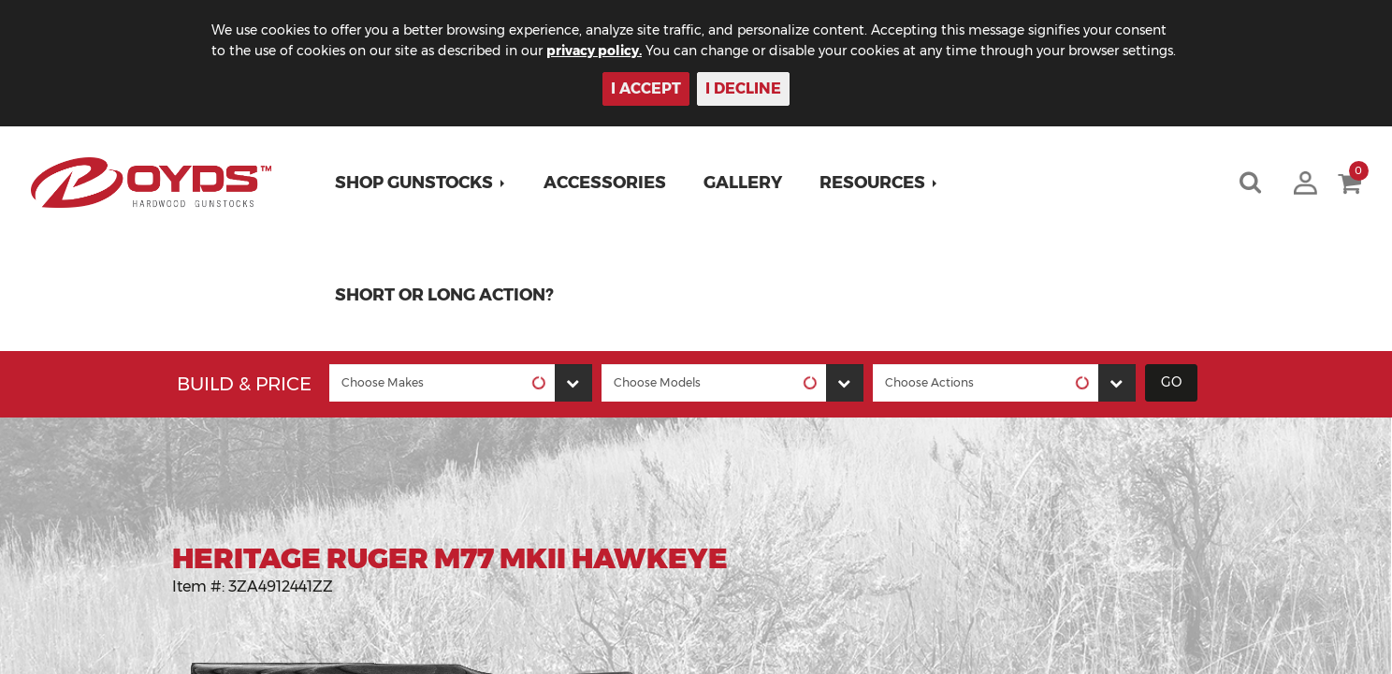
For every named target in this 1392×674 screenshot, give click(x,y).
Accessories (605, 182)
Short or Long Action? (444, 295)
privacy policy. (594, 50)
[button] (420, 182)
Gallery (742, 182)
